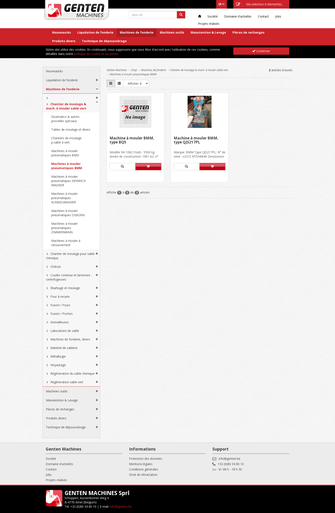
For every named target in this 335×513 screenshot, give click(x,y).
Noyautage (58, 365)
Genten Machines (117, 70)
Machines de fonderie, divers (70, 339)
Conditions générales (143, 469)
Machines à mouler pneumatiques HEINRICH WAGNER (68, 180)
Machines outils (172, 32)
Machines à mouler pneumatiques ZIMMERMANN (64, 228)
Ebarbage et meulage (65, 288)
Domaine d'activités (237, 16)
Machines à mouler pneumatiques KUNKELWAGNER (64, 198)
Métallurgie (58, 356)
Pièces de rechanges (248, 32)
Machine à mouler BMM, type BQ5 (132, 140)
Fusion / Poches (61, 314)
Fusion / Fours (60, 305)
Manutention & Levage (208, 32)
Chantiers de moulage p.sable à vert (66, 140)
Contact (263, 16)
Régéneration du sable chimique (72, 373)
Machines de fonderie (136, 32)
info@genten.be (229, 459)
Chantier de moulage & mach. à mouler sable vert (66, 106)
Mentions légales (141, 464)
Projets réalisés (208, 24)
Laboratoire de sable (64, 331)
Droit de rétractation (143, 475)
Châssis (55, 267)
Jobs (278, 16)
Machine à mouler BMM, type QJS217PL (196, 140)
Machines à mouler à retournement (65, 243)
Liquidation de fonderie (95, 32)
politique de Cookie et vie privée (96, 54)
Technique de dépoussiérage (104, 41)
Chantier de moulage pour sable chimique (70, 256)
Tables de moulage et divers (70, 129)
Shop (134, 70)
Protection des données (145, 459)
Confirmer (261, 51)
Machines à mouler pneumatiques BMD (65, 153)
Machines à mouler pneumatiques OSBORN (68, 213)
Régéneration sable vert (66, 382)
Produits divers (63, 41)
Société (212, 16)
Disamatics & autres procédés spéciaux (65, 119)
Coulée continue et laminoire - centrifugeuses (69, 277)
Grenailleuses (59, 322)
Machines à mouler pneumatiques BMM (66, 166)
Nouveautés (61, 32)
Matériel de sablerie (64, 348)
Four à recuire (60, 296)
